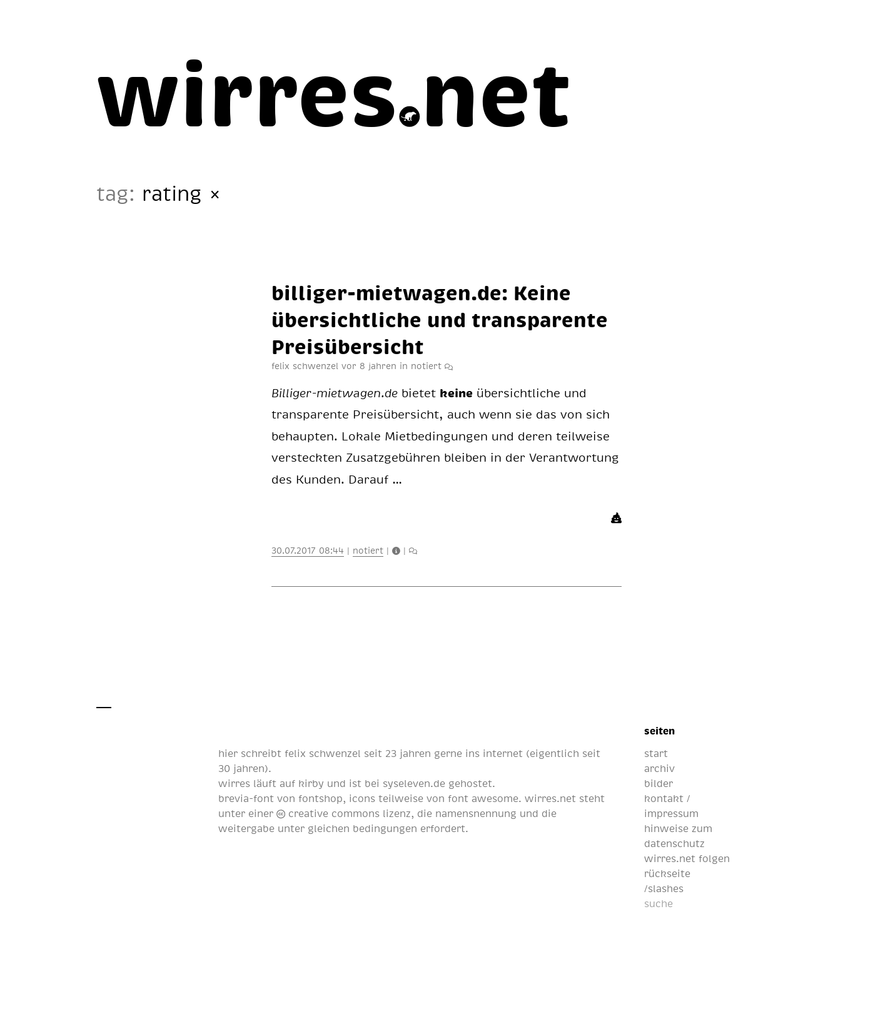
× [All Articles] (215, 193)
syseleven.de (414, 783)
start (656, 753)
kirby (311, 783)
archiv (659, 768)
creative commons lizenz (343, 813)
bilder (658, 783)
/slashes (664, 888)
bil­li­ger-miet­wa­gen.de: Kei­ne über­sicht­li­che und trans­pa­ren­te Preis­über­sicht (439, 319)
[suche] (706, 903)
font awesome (483, 798)
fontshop (320, 798)
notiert (426, 365)
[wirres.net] (334, 90)
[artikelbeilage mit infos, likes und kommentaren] (449, 365)
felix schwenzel (323, 753)
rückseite (667, 873)
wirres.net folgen (687, 858)
